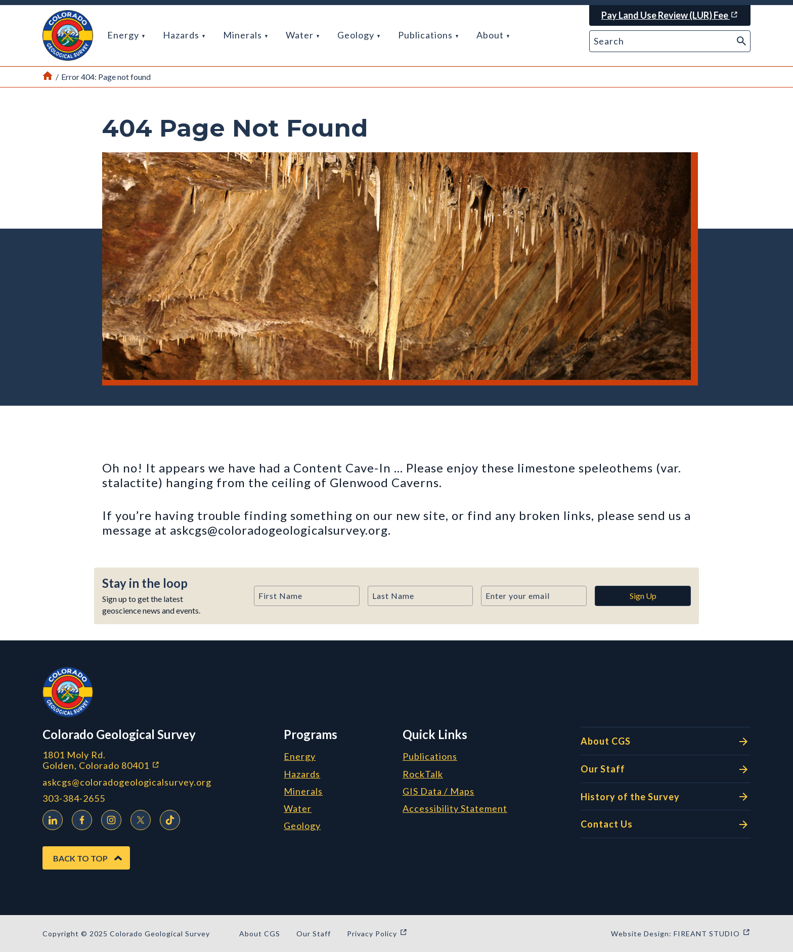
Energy (126, 34)
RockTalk (423, 774)
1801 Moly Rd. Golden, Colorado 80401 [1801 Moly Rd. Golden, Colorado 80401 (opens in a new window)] (154, 760)
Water (302, 34)
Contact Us (666, 824)
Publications (428, 34)
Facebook (79, 818)
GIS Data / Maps (438, 792)
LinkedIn (50, 818)
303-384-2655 (73, 798)
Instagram (108, 818)
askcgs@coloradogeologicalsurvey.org (126, 782)
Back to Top (80, 858)
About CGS (666, 741)
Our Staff (666, 769)
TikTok (167, 818)
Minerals (245, 34)
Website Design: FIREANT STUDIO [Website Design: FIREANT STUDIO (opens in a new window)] (681, 933)
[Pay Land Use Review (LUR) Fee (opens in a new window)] (670, 15)
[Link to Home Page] (47, 77)
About (492, 34)
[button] (67, 35)
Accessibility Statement (455, 809)
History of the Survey (666, 797)
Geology (358, 34)
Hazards (184, 34)
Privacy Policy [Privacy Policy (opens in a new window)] (377, 933)
